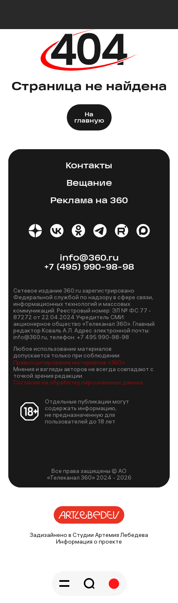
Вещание (89, 183)
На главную (89, 118)
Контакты (89, 166)
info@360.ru (89, 258)
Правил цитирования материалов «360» (69, 362)
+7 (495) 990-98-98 (89, 267)
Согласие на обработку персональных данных (78, 382)
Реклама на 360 (89, 201)
